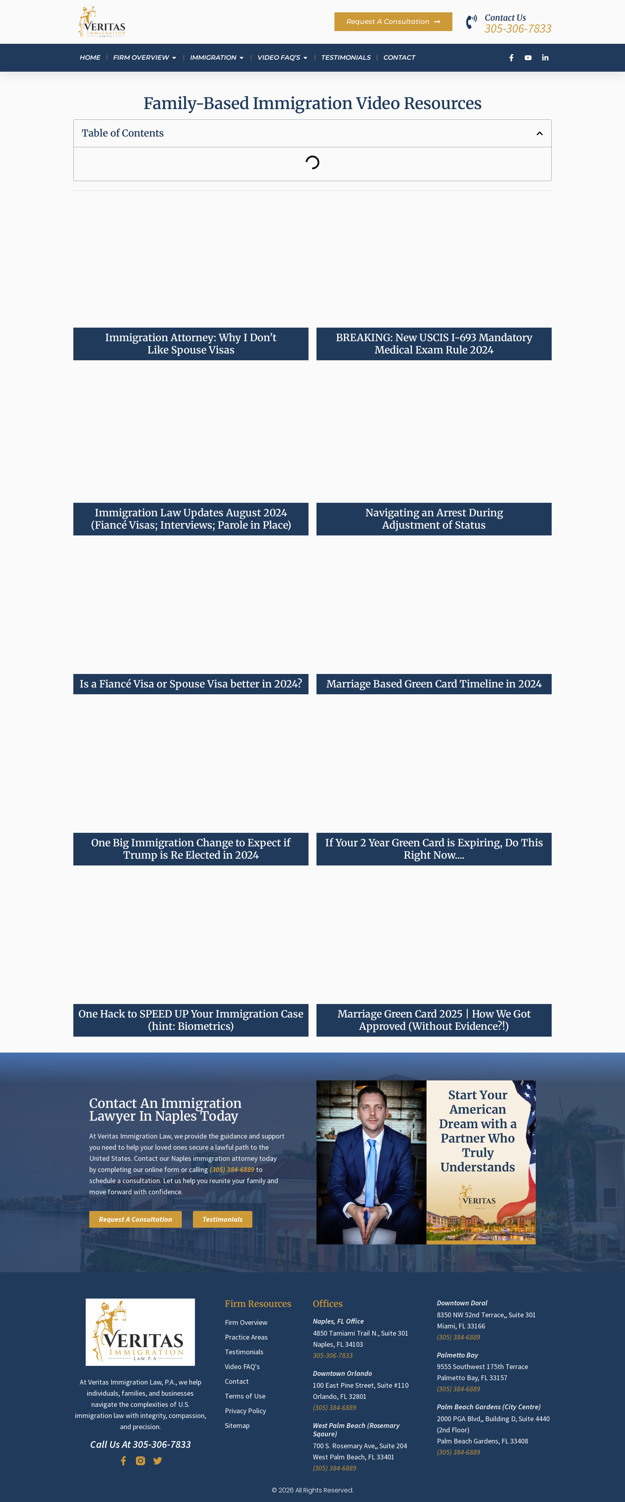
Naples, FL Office (338, 1321)
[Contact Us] (471, 22)
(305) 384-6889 (232, 1169)
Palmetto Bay (457, 1354)
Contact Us (505, 17)
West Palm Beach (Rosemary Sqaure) (356, 1430)
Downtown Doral (462, 1302)
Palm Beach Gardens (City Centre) (489, 1406)
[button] (539, 133)
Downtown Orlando (342, 1373)
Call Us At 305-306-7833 (140, 1444)
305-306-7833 (518, 28)
